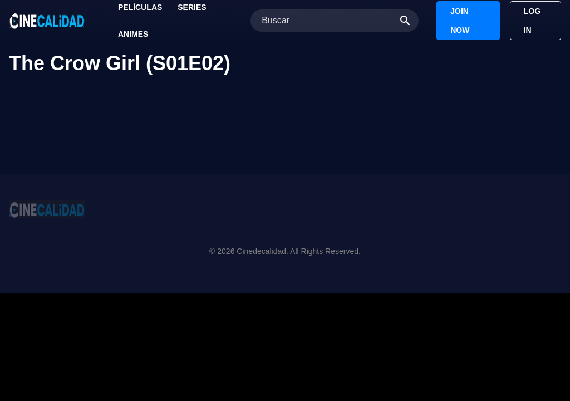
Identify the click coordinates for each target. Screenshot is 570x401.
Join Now (459, 21)
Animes (133, 34)
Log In (532, 21)
